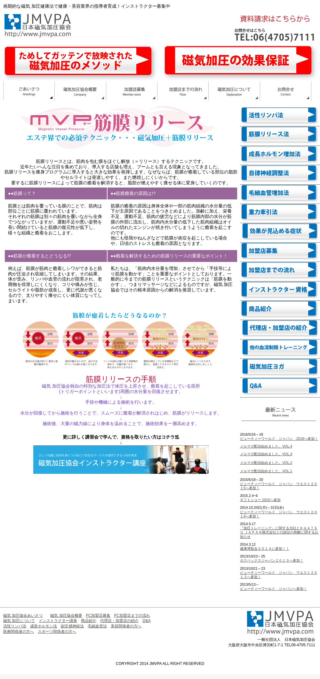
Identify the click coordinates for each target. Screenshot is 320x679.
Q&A (146, 620)
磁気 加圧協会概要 (66, 615)
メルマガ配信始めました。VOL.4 (266, 446)
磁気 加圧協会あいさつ (23, 615)
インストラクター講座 (58, 620)
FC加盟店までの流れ (132, 615)
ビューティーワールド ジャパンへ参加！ (273, 589)
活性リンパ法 (14, 626)
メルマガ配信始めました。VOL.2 (266, 463)
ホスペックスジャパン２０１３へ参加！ (271, 560)
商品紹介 (88, 620)
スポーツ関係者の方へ (57, 631)
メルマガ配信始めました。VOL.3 (266, 454)
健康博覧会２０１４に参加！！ (264, 548)
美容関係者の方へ (126, 626)
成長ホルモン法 (43, 626)
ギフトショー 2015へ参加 (260, 500)
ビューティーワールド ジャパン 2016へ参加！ (279, 438)
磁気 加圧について (19, 620)
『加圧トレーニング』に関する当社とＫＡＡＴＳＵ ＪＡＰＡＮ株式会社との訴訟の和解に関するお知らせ (279, 532)
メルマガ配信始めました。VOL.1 (266, 471)
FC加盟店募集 (98, 615)
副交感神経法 (72, 626)
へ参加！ (252, 516)
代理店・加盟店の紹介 (119, 620)
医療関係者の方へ (18, 631)
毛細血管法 (97, 626)
